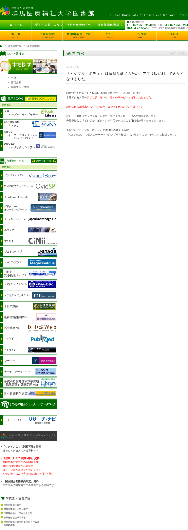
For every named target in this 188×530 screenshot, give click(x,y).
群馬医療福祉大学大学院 (16, 509)
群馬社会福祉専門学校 (15, 517)
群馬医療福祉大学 (12, 505)
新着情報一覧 (14, 46)
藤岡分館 (16, 82)
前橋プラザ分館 (20, 87)
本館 (13, 77)
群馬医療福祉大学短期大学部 (18, 513)
